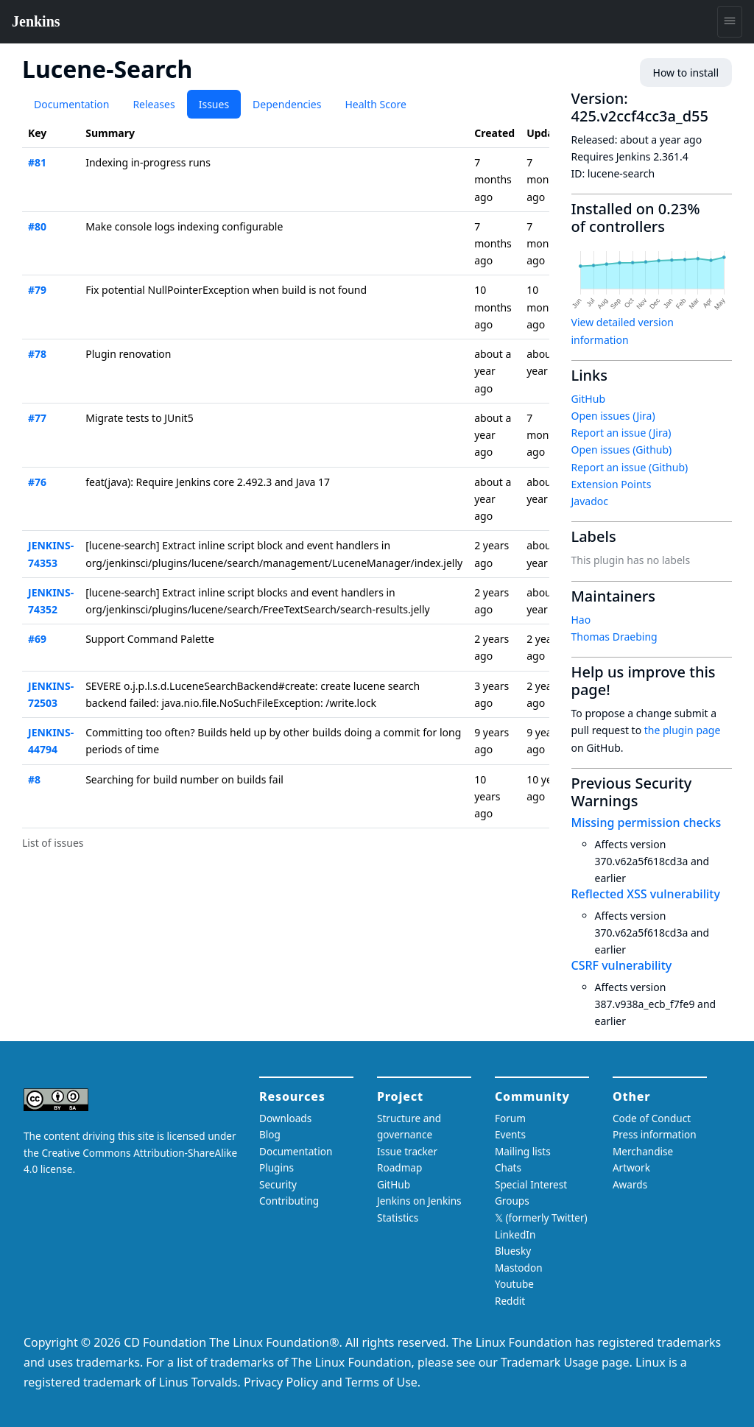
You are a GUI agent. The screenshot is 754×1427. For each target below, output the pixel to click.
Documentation (71, 104)
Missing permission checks (646, 822)
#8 (34, 779)
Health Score (375, 104)
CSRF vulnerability (621, 965)
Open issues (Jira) (613, 416)
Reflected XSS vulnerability (645, 894)
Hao (581, 620)
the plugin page (682, 730)
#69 (37, 639)
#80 (37, 226)
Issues (214, 104)
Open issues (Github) (621, 450)
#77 (37, 418)
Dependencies (287, 104)
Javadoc (589, 501)
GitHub (588, 399)
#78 (37, 354)
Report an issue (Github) (629, 467)
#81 (37, 162)
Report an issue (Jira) (621, 433)
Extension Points (611, 484)
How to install (686, 73)
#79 (37, 290)
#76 (37, 482)
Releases (154, 104)
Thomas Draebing (614, 637)
